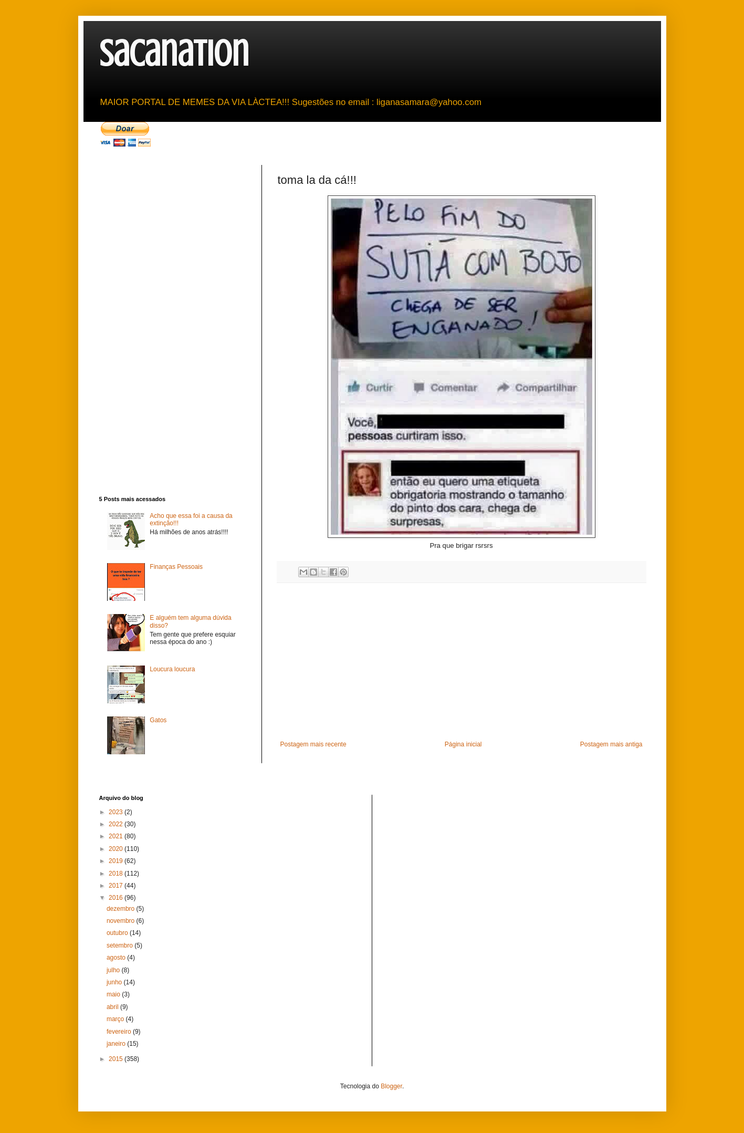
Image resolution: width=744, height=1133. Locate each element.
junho (115, 982)
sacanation (174, 54)
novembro (122, 920)
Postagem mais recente (313, 744)
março (116, 1019)
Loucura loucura (172, 669)
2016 (116, 897)
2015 (116, 1059)
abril (113, 1007)
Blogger (391, 1086)
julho (114, 970)
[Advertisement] (461, 661)
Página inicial (463, 744)
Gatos (158, 720)
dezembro (122, 908)
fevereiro (120, 1031)
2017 (116, 885)
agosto (117, 957)
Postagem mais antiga (611, 744)
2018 (116, 873)
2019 (116, 861)
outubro (118, 933)
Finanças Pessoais (176, 566)
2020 (116, 849)
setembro (120, 945)
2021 (116, 836)
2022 (116, 824)
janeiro (117, 1043)
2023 (116, 812)
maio (114, 994)
